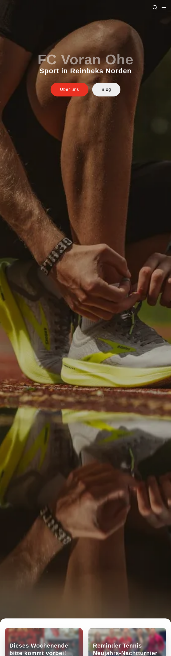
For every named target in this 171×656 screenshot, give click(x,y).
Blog (106, 89)
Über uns (69, 89)
